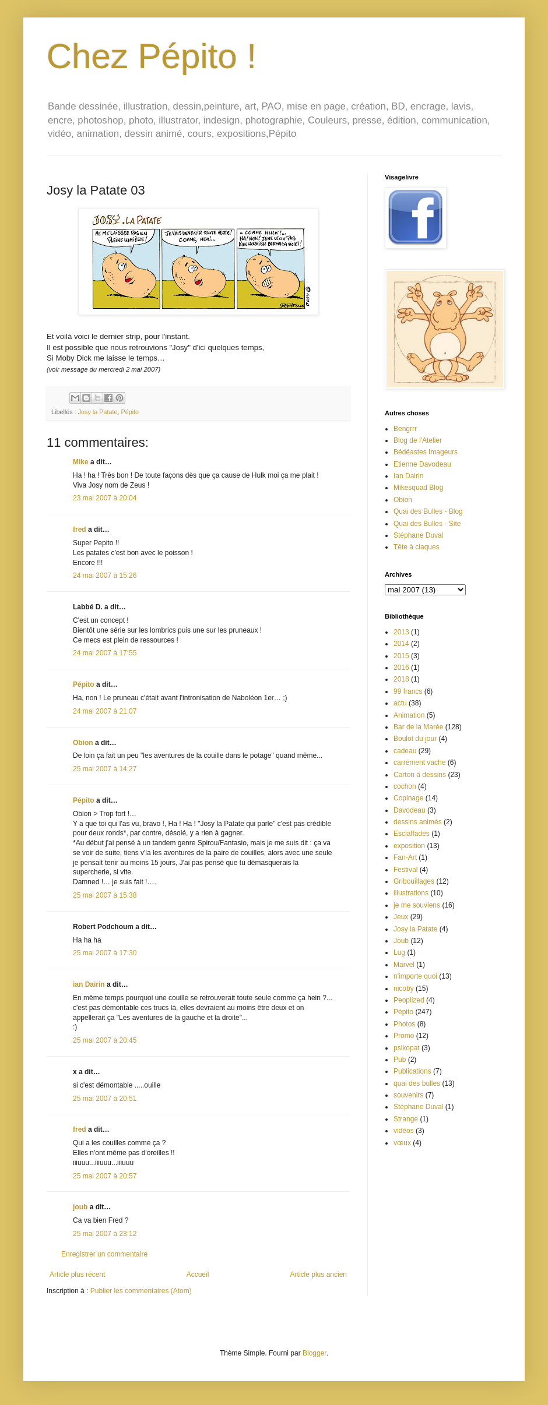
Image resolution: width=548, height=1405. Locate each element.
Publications (412, 1071)
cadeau (405, 751)
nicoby (404, 988)
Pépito (130, 411)
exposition (409, 846)
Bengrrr (405, 429)
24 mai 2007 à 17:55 (104, 653)
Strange (406, 1119)
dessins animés (418, 822)
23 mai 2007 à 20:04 (104, 498)
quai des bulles (417, 1083)
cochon (405, 786)
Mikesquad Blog (418, 487)
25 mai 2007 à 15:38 (104, 895)
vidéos (404, 1131)
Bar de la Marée (418, 727)
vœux (402, 1143)
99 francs (408, 691)
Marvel (404, 965)
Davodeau (410, 810)
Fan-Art (405, 857)
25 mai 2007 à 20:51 (104, 1099)
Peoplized (409, 1000)
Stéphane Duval (418, 535)
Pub (400, 1059)
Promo (404, 1036)
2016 (401, 667)
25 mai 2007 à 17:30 (104, 953)
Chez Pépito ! (152, 56)
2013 (401, 632)
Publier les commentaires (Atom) (141, 1291)
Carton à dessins (420, 775)
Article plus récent (77, 1274)
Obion (83, 743)
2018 (401, 679)
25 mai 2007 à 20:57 (104, 1176)
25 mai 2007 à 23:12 (104, 1234)
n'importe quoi (415, 976)
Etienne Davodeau (422, 464)
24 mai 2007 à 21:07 (104, 711)
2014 (401, 644)
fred (79, 529)
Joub (401, 941)
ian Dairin (89, 984)
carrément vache (419, 762)
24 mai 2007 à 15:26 (104, 575)
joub (80, 1207)
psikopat (407, 1048)
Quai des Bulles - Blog (428, 511)
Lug (399, 952)
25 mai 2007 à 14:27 (104, 769)
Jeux (401, 917)
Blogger (314, 1353)
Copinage (408, 798)
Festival (405, 870)
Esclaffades (412, 833)
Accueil (198, 1274)
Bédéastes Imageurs (426, 452)
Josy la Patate (98, 411)
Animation (409, 715)
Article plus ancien (318, 1274)
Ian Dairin (408, 476)
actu (400, 703)
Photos (404, 1024)
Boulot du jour (415, 739)
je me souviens (417, 905)
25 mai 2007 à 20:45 (104, 1040)
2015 (401, 656)
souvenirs (408, 1095)
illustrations (411, 893)
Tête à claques (417, 547)
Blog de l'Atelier (418, 440)
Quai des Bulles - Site (427, 524)
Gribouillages (414, 881)
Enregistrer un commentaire (104, 1254)
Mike (81, 462)
